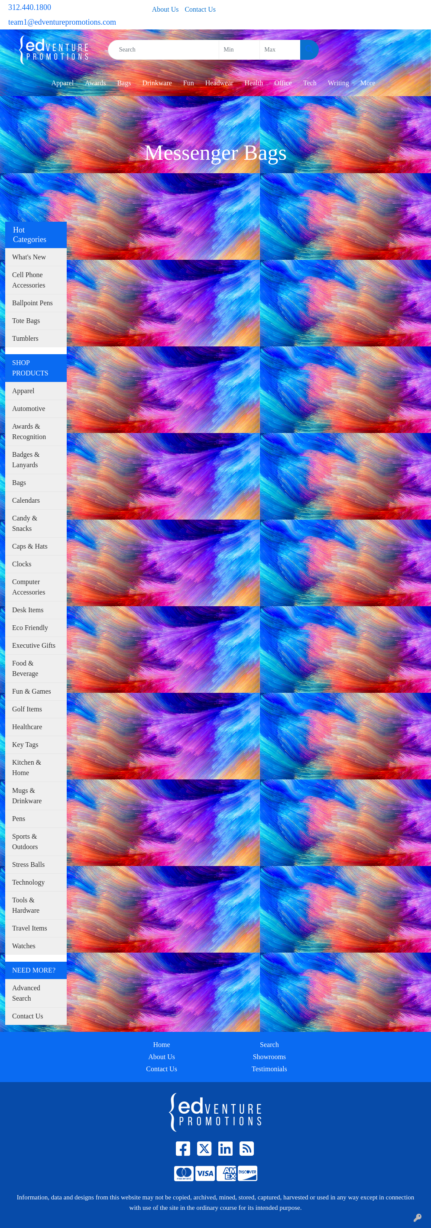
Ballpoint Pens (32, 303)
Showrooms (269, 1056)
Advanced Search (26, 993)
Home (161, 1044)
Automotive (28, 408)
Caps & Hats (30, 546)
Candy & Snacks (24, 523)
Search (269, 1044)
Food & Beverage (25, 668)
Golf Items (27, 709)
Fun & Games (31, 691)
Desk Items (27, 610)
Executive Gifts (33, 645)
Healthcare (27, 726)
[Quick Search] (164, 50)
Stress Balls (28, 864)
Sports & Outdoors (25, 841)
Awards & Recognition (29, 431)
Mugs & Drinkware (27, 796)
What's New (29, 257)
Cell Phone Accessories (28, 280)
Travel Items (29, 928)
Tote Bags (26, 320)
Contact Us (200, 9)
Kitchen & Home (26, 767)
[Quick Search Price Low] (239, 50)
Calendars (26, 500)
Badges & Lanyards (26, 460)
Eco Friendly (30, 627)
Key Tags (25, 744)
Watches (24, 946)
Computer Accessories (28, 587)
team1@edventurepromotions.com (62, 22)
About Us (165, 9)
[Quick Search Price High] (280, 50)
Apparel (63, 83)
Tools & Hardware (25, 905)
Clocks (21, 564)
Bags (19, 482)
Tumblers (25, 338)
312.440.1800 (29, 7)
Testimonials (269, 1069)
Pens (18, 818)
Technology (28, 882)
